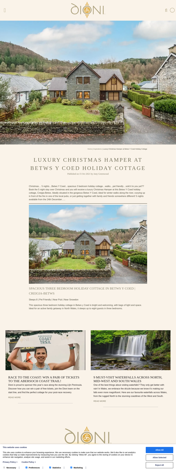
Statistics (55, 468)
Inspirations (97, 149)
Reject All (159, 465)
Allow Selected (159, 457)
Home (90, 149)
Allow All (160, 450)
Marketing (76, 468)
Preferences (33, 468)
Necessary (9, 468)
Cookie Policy (29, 462)
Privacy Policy (10, 462)
